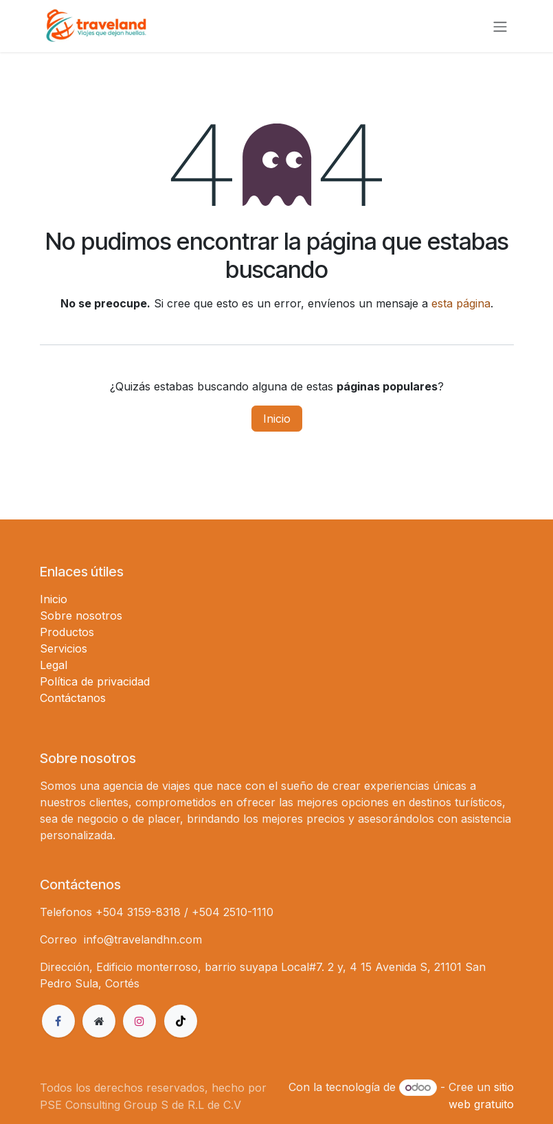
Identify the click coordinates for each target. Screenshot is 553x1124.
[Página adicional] (98, 1021)
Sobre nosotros (81, 615)
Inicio (277, 418)
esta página (460, 303)
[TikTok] (180, 1021)
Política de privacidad (95, 681)
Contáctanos (73, 698)
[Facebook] (58, 1021)
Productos (67, 632)
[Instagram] (139, 1021)
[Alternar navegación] (500, 26)
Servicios (63, 648)
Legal (53, 665)
